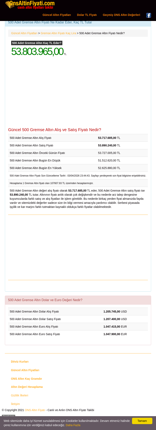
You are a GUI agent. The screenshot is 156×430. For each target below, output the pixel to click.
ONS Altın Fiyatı (35, 410)
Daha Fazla (73, 425)
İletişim (15, 404)
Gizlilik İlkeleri (19, 395)
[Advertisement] (78, 94)
